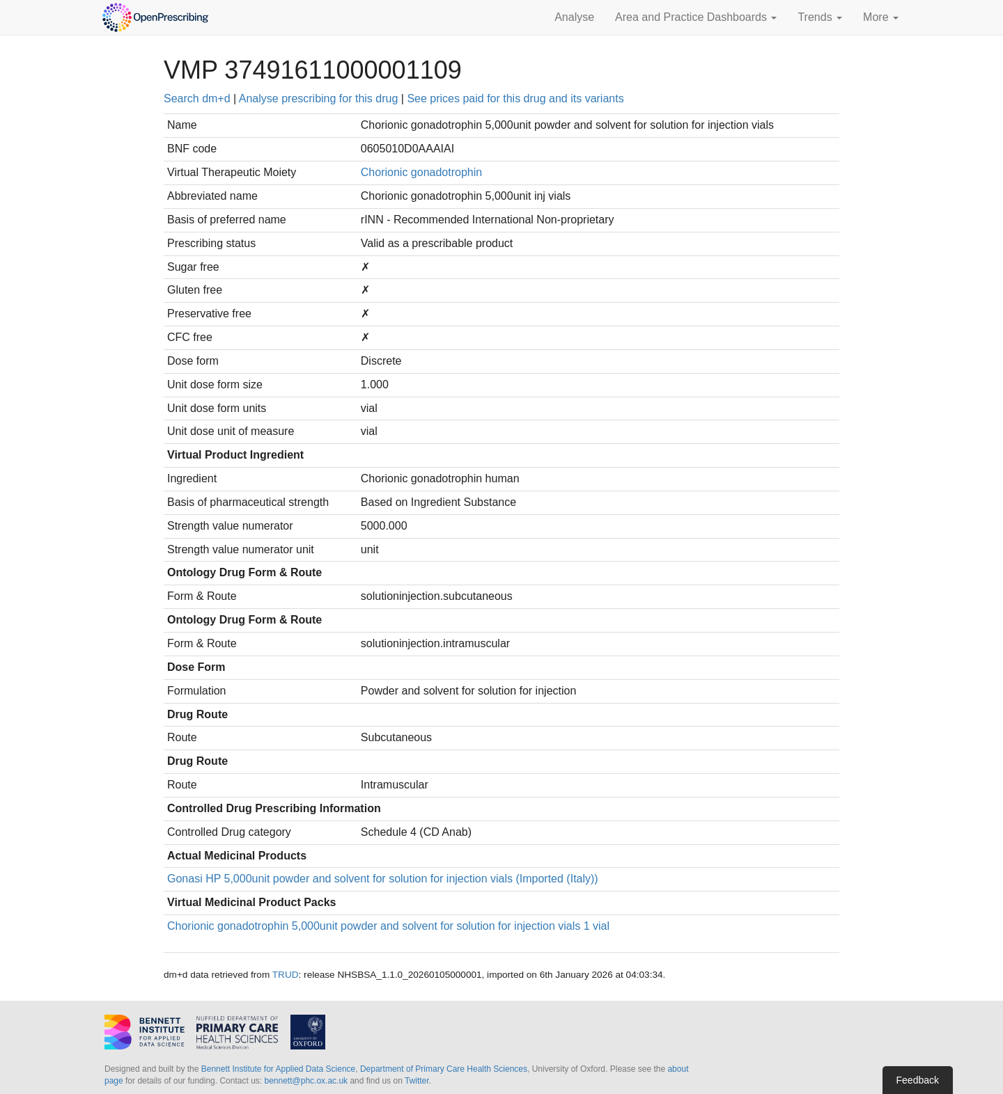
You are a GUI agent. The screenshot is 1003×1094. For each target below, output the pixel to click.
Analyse (574, 17)
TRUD (285, 974)
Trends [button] (820, 17)
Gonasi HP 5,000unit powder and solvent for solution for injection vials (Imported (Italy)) (382, 879)
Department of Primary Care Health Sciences (443, 1069)
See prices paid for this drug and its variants (515, 98)
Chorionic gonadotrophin (421, 172)
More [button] (881, 17)
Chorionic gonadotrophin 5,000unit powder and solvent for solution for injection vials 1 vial (388, 926)
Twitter (417, 1081)
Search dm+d (197, 98)
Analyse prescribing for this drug (318, 98)
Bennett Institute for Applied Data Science (278, 1069)
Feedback (917, 1080)
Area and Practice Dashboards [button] (696, 17)
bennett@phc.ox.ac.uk (306, 1081)
